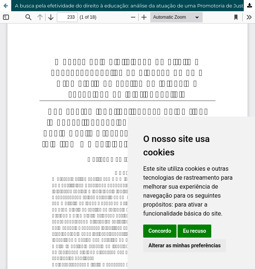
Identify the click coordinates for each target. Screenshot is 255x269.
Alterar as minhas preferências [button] (184, 245)
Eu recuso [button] (194, 231)
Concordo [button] (159, 231)
